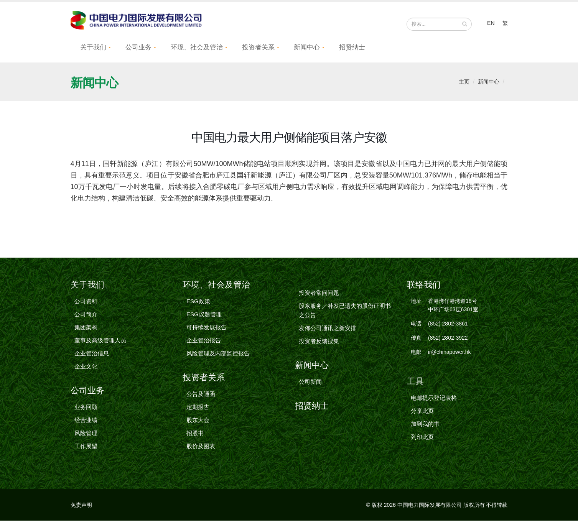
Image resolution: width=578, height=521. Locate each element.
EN (490, 23)
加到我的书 (425, 424)
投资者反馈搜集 (319, 341)
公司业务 (138, 47)
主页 (464, 82)
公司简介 (85, 314)
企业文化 (85, 366)
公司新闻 (310, 382)
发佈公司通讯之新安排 (327, 328)
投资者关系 (258, 47)
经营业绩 (85, 420)
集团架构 (85, 327)
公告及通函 (200, 394)
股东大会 (197, 420)
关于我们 (93, 47)
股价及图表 (200, 446)
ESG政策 (198, 301)
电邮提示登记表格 (434, 398)
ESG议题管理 (204, 314)
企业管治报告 (203, 340)
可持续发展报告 (206, 327)
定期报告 (197, 407)
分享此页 (422, 411)
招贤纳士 (352, 47)
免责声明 (81, 505)
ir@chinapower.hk (449, 352)
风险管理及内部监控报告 (218, 353)
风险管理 (85, 433)
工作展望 (85, 446)
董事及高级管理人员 (100, 340)
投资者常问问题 (319, 293)
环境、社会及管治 (197, 47)
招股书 (195, 433)
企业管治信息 (91, 353)
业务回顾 (85, 407)
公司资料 (85, 301)
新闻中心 (307, 47)
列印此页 (422, 437)
